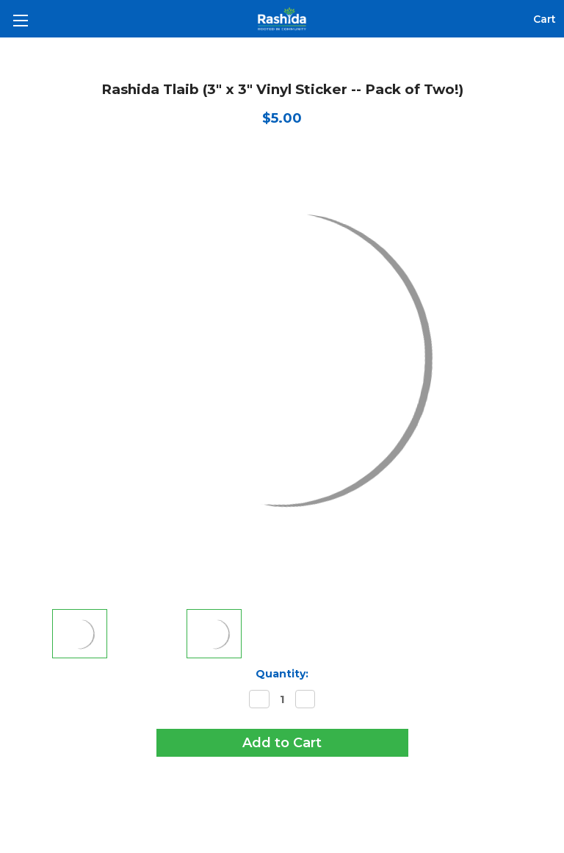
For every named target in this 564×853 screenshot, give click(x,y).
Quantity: (282, 673)
